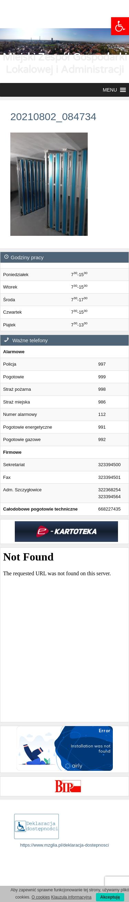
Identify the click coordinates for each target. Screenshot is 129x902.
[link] (120, 26)
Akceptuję (110, 897)
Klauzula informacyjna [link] (71, 897)
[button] (110, 90)
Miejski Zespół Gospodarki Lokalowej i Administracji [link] (64, 63)
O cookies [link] (41, 897)
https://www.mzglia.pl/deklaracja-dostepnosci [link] (64, 845)
